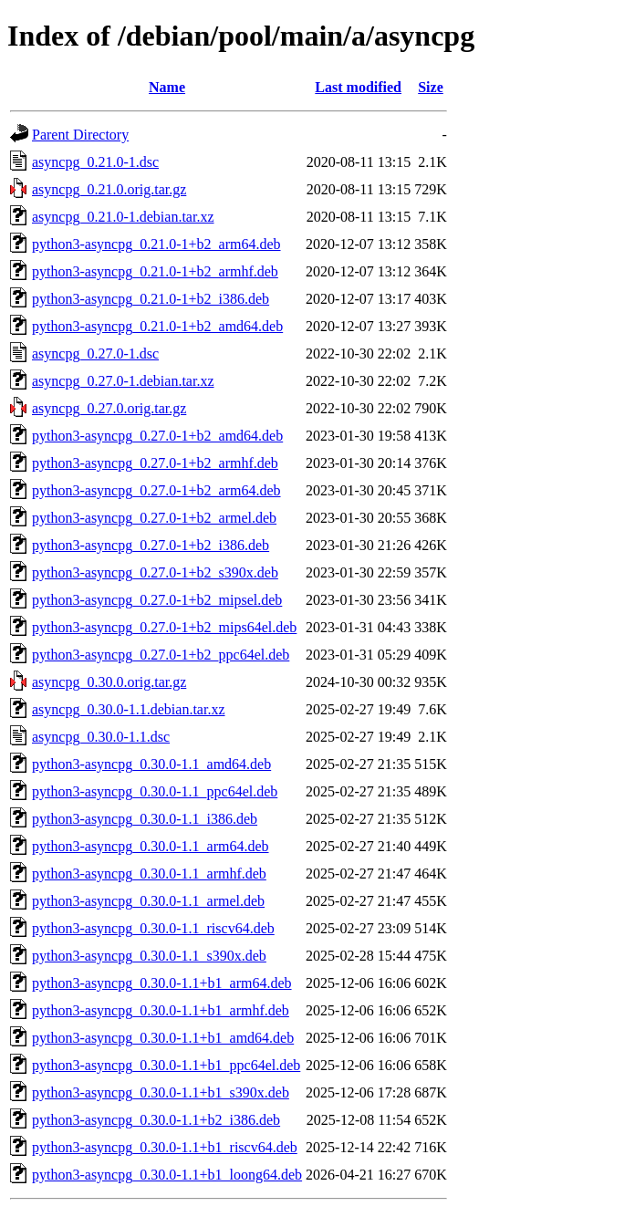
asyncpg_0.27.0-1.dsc (95, 353)
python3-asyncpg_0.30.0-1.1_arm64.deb (150, 846)
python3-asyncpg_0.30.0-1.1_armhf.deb (149, 873)
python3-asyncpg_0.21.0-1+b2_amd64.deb (157, 326)
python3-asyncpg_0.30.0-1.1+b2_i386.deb (156, 1120)
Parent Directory (80, 134)
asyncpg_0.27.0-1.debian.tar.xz (123, 381)
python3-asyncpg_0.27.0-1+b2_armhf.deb (155, 463)
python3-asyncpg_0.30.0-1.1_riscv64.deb (153, 928)
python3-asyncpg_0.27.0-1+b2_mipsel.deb (157, 600)
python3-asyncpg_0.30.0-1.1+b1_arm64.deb (162, 983)
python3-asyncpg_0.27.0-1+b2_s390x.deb (155, 572)
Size (430, 87)
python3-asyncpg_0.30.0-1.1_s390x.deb (149, 955)
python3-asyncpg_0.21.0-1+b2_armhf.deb (155, 271)
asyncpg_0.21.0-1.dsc (95, 162)
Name (167, 87)
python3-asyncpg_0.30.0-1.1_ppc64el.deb (154, 791)
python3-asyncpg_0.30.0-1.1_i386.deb (144, 819)
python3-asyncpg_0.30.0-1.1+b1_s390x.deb (160, 1092)
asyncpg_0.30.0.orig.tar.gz (109, 682)
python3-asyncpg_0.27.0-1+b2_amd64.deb (157, 435)
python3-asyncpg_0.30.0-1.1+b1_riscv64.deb (164, 1147)
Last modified (358, 87)
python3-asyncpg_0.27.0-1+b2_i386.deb (150, 545)
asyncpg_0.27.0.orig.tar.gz (109, 408)
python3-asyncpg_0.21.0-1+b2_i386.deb (150, 299)
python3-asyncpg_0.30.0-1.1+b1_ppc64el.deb (166, 1065)
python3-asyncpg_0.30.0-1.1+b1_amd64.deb (163, 1037)
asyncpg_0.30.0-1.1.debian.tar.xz (128, 709)
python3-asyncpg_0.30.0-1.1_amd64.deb (151, 764)
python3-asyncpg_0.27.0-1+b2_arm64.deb (156, 490)
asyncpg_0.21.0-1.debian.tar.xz (123, 216)
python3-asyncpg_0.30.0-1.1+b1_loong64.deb (167, 1174)
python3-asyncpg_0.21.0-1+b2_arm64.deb (156, 244)
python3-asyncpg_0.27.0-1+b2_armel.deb (154, 517)
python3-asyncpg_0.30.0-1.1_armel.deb (148, 901)
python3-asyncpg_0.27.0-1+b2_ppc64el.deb (160, 654)
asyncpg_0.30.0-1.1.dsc (101, 736)
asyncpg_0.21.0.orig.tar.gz (109, 189)
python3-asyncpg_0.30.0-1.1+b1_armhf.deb (160, 1010)
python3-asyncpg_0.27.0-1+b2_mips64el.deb (164, 627)
